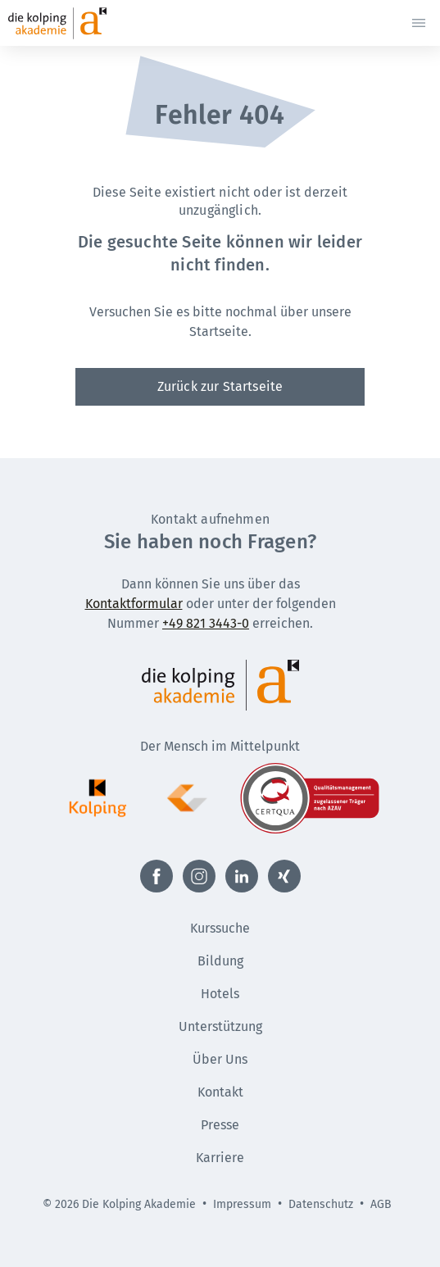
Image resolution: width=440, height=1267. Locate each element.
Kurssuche (220, 928)
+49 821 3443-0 (205, 623)
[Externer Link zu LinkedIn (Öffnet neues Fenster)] (241, 876)
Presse (220, 1125)
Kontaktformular (134, 603)
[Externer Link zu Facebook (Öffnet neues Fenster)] (156, 876)
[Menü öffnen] (419, 23)
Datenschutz (320, 1204)
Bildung (220, 961)
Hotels (220, 993)
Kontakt (220, 1092)
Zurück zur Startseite (220, 386)
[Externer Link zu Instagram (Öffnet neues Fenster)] (199, 876)
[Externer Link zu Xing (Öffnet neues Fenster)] (284, 876)
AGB (381, 1204)
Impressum (242, 1204)
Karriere (220, 1157)
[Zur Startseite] (87, 23)
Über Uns (220, 1059)
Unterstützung (220, 1026)
